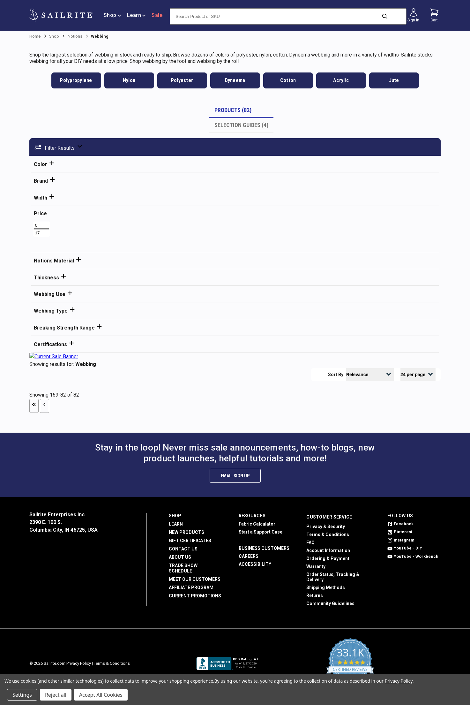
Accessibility (255, 564)
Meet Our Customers (194, 579)
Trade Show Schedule (183, 568)
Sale (157, 15)
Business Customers (264, 548)
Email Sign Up (235, 475)
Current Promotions (195, 595)
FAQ (310, 542)
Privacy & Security (325, 526)
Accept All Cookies (101, 694)
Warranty (315, 566)
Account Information (328, 550)
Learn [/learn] (136, 15)
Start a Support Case (260, 531)
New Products (186, 532)
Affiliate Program (191, 587)
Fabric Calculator (257, 524)
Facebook (400, 523)
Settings (22, 694)
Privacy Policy (78, 663)
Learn (176, 524)
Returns (314, 595)
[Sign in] (414, 15)
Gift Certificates (190, 540)
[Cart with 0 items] (434, 15)
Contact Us (183, 548)
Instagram (400, 540)
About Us (180, 557)
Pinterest (399, 531)
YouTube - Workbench (412, 556)
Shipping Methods (325, 587)
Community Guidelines (330, 603)
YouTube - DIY (404, 548)
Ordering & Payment (327, 558)
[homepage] (61, 15)
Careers (248, 556)
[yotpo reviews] (350, 663)
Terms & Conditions (327, 534)
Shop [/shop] (112, 15)
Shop (175, 515)
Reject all (55, 694)
